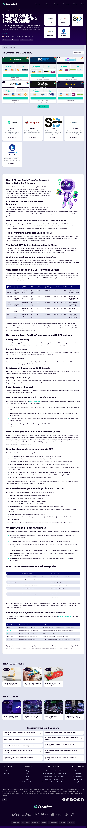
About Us (77, 771)
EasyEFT (9, 630)
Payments (66, 4)
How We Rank (78, 779)
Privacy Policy (78, 782)
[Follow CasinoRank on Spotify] (78, 799)
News (82, 4)
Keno (27, 774)
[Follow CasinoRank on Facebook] (63, 799)
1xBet (8, 771)
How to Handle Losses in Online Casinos (54, 782)
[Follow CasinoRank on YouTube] (75, 799)
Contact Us (78, 774)
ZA (4, 799)
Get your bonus (15, 75)
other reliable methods (64, 616)
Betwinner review (15, 77)
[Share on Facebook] (15, 40)
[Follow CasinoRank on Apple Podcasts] (82, 799)
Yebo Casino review (43, 100)
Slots (27, 779)
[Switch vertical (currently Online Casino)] (78, 52)
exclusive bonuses (34, 401)
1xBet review (43, 77)
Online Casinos (38, 4)
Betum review (15, 100)
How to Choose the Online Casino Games (54, 774)
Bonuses (56, 4)
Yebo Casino (7, 774)
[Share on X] (6, 40)
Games (48, 4)
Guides (75, 4)
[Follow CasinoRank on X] (71, 799)
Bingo (27, 771)
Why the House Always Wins (54, 771)
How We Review (77, 776)
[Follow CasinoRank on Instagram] (67, 799)
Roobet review (70, 100)
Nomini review (70, 77)
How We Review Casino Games (28, 782)
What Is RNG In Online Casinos (54, 779)
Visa (8, 633)
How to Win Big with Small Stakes (54, 776)
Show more (43, 106)
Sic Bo (27, 776)
